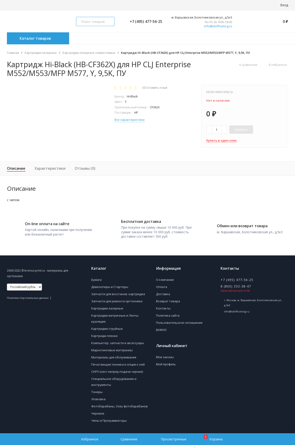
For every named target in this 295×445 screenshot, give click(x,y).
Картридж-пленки (104, 335)
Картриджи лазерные (41, 52)
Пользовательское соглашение (179, 322)
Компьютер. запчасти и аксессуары (117, 342)
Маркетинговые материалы (112, 350)
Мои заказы (165, 356)
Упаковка (98, 399)
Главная (13, 52)
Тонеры (97, 391)
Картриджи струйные (107, 328)
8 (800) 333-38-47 (236, 286)
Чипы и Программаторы (109, 420)
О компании (165, 279)
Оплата (161, 286)
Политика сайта (168, 315)
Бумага (96, 279)
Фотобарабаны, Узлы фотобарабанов (119, 406)
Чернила (97, 413)
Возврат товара (168, 301)
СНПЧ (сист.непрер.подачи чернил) (117, 371)
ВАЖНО (161, 329)
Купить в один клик (221, 140)
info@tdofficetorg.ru (218, 26)
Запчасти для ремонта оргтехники (116, 301)
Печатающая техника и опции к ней (118, 364)
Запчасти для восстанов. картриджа (118, 293)
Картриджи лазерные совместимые (88, 52)
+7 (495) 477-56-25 (144, 21)
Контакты (163, 308)
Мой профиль (166, 364)
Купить (241, 129)
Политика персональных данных (28, 297)
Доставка (163, 293)
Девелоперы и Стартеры (109, 286)
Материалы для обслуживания (113, 357)
